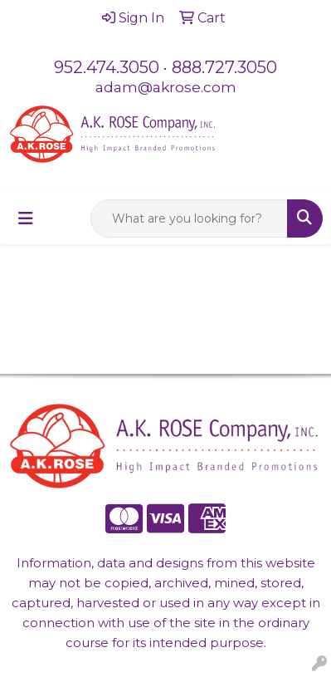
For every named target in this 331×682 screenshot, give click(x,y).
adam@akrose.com (165, 87)
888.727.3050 (224, 67)
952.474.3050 (106, 67)
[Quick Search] (189, 218)
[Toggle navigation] (25, 218)
